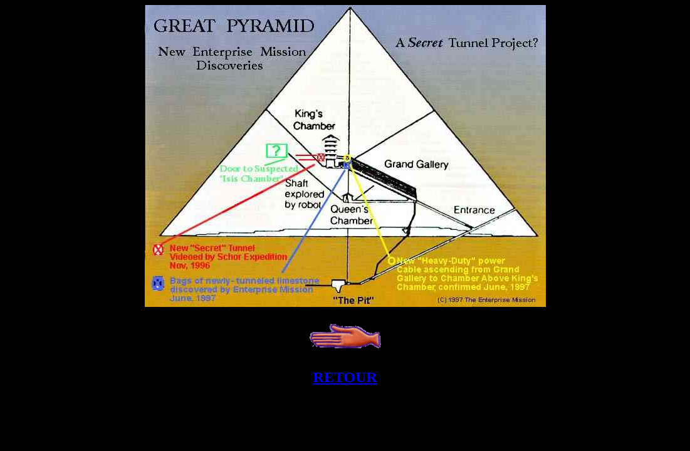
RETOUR (345, 377)
